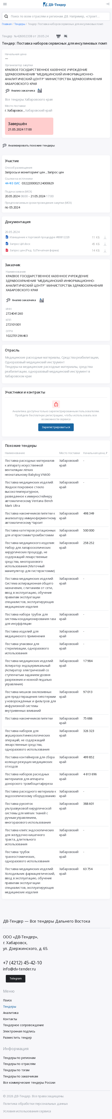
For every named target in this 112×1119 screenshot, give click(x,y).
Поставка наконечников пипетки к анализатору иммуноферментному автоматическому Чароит (30, 518)
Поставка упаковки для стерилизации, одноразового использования (27, 649)
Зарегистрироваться (56, 427)
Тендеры (9, 1007)
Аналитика (11, 1013)
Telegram (15, 979)
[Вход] (107, 4)
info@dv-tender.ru (19, 969)
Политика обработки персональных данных (35, 1104)
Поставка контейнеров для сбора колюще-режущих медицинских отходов (30, 762)
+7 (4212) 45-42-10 (22, 963)
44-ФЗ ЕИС (12, 184)
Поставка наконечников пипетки (29, 719)
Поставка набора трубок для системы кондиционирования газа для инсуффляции (30, 619)
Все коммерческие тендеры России (29, 1083)
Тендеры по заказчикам (20, 1077)
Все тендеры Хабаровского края (29, 100)
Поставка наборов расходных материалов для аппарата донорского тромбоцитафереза (29, 779)
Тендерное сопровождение (23, 1026)
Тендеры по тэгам (16, 1071)
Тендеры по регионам (19, 1058)
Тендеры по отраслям (19, 1064)
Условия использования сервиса (27, 1112)
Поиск (7, 1001)
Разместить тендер (17, 1038)
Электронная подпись (19, 1032)
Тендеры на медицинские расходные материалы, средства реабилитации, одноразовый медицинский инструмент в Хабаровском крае (49, 371)
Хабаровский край (38, 111)
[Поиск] (6, 17)
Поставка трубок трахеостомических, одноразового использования (27, 857)
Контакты (10, 1019)
